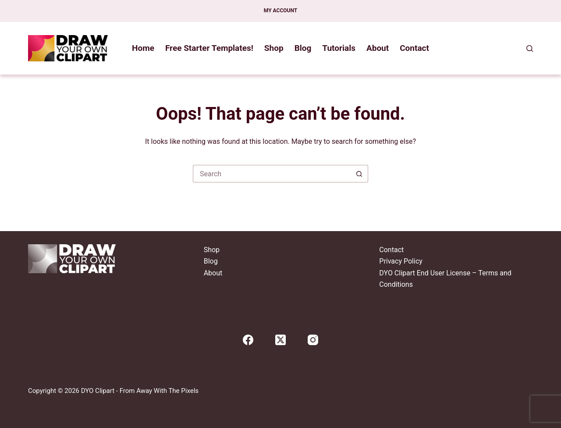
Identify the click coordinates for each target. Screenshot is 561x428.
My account (280, 10)
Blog (303, 48)
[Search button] (359, 173)
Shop (274, 48)
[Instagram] (313, 340)
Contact (414, 48)
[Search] (529, 48)
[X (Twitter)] (280, 340)
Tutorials (338, 48)
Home (143, 48)
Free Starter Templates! (209, 48)
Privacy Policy (401, 261)
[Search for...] (272, 173)
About (377, 48)
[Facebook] (248, 340)
